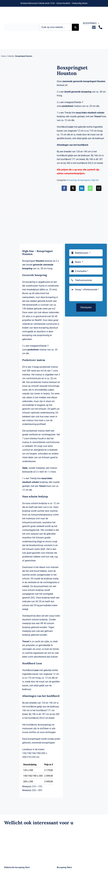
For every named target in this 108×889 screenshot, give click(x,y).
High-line (95, 180)
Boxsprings (72, 180)
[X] (73, 188)
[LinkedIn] (81, 188)
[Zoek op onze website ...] (55, 27)
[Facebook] (64, 188)
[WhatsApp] (90, 188)
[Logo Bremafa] (21, 24)
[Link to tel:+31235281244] (100, 27)
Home (3, 56)
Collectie (10, 56)
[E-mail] (98, 188)
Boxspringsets (84, 180)
